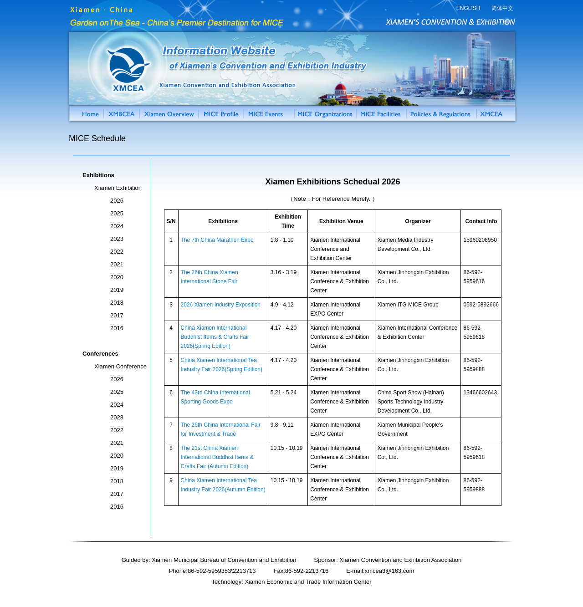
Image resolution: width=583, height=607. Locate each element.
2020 (116, 277)
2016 (116, 328)
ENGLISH (468, 8)
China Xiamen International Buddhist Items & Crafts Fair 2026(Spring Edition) (215, 337)
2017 (116, 315)
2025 (116, 213)
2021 (116, 264)
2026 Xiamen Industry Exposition (221, 304)
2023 (116, 238)
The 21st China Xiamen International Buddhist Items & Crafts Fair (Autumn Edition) (217, 457)
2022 (116, 251)
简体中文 (502, 8)
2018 (116, 302)
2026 (116, 200)
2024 (116, 226)
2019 (116, 289)
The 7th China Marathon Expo (217, 240)
